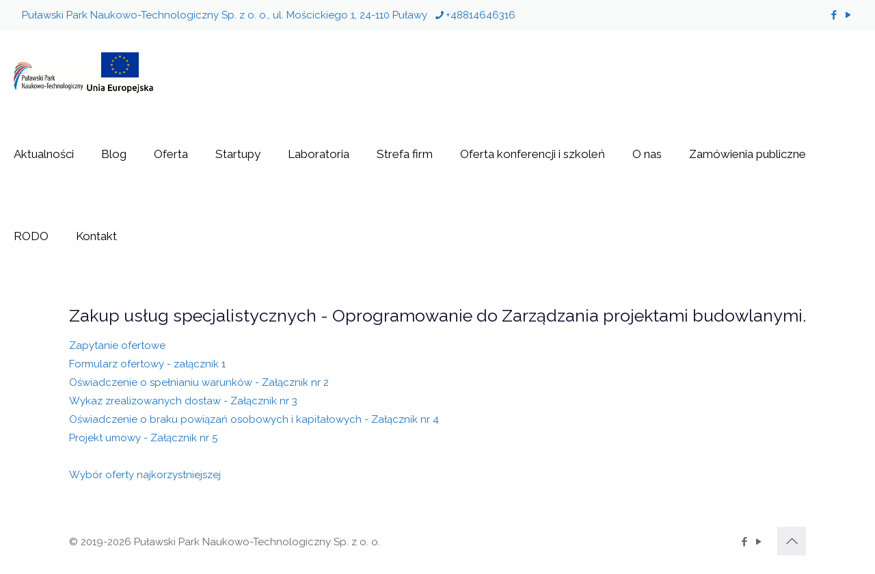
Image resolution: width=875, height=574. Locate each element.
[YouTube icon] (848, 15)
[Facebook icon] (834, 15)
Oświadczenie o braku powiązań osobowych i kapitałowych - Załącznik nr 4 (254, 419)
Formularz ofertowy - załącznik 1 (147, 364)
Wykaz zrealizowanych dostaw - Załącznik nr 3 (183, 401)
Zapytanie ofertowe (117, 345)
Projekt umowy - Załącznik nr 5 (143, 438)
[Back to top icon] (791, 541)
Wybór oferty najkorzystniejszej (145, 475)
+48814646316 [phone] (480, 15)
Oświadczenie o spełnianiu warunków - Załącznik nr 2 (199, 382)
